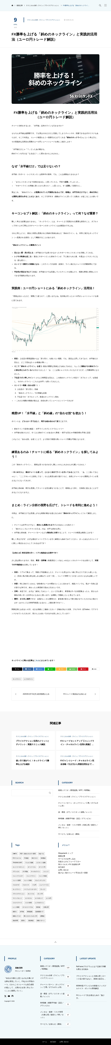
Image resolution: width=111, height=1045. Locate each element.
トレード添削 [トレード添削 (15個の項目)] (28, 880)
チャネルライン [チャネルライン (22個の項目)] (35, 871)
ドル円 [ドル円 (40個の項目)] (34, 885)
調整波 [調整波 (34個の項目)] (42, 916)
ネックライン (17, 679)
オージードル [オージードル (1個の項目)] (32, 867)
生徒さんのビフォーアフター (69, 861)
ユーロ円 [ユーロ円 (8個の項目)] (48, 898)
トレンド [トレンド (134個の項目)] (46, 871)
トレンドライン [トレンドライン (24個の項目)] (31, 876)
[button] (105, 5)
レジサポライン (28, 679)
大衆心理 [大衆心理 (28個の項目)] (46, 907)
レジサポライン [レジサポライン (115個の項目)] (39, 902)
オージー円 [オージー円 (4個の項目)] (42, 867)
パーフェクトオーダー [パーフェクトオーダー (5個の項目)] (30, 889)
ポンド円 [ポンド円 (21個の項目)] (40, 894)
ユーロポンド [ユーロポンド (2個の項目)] (39, 898)
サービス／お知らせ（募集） (69, 834)
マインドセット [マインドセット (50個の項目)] (17, 898)
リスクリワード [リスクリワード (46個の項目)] (17, 902)
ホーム (44, 1042)
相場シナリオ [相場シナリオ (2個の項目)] (17, 916)
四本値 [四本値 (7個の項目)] (38, 907)
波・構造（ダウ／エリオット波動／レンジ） (75, 812)
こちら (36, 660)
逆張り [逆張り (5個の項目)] (23, 920)
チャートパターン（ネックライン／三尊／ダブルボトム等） (78, 804)
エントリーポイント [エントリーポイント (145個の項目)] (18, 867)
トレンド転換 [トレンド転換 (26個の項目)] (43, 876)
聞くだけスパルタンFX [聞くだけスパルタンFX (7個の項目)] (30, 916)
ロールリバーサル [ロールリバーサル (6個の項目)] (28, 907)
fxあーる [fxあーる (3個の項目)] (41, 853)
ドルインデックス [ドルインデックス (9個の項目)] (40, 880)
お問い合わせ (63, 870)
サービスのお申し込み (67, 859)
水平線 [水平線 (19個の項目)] (22, 911)
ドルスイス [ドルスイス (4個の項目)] (26, 885)
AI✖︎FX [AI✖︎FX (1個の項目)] (15, 853)
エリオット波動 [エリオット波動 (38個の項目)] (41, 862)
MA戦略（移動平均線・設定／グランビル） (75, 818)
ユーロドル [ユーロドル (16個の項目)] (28, 898)
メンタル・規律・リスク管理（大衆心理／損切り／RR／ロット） (78, 826)
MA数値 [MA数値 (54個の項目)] (43, 858)
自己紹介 (61, 867)
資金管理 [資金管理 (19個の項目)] (15, 920)
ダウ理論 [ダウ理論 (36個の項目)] (25, 871)
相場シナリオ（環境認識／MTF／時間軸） (74, 790)
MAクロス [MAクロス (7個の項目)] (35, 858)
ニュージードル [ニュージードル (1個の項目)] (44, 885)
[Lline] (50, 669)
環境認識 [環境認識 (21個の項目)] (29, 911)
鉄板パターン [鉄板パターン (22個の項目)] (41, 920)
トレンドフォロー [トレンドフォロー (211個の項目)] (18, 876)
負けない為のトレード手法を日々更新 (73, 873)
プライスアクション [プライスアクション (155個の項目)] (18, 894)
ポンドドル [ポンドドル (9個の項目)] (31, 894)
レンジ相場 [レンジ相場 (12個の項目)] (16, 907)
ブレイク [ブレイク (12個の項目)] (42, 889)
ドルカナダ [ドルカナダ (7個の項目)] (16, 885)
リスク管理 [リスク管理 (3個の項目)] (28, 902)
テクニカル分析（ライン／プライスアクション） (44, 20)
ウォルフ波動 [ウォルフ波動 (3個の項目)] (29, 862)
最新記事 (61, 856)
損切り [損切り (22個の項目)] (15, 911)
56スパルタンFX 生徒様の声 (69, 864)
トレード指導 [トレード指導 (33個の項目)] (17, 880)
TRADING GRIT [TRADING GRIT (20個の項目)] (17, 862)
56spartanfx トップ (65, 853)
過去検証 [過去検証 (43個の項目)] (31, 920)
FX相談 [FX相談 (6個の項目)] (26, 858)
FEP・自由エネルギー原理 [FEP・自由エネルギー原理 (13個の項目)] (28, 853)
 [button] (55, 942)
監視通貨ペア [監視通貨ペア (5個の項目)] (39, 911)
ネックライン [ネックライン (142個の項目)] (17, 889)
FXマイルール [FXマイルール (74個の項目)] (17, 858)
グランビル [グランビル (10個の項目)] (16, 871)
